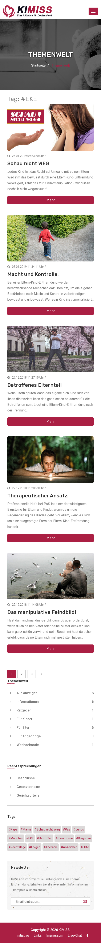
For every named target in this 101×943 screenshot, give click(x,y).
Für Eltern (55, 727)
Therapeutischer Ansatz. (38, 496)
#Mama (26, 829)
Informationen (55, 702)
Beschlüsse (26, 778)
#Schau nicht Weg (47, 829)
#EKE (30, 838)
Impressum (54, 936)
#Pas (66, 829)
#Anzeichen (69, 847)
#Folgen (34, 847)
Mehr (50, 200)
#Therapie (51, 847)
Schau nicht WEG (28, 163)
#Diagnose (83, 838)
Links (38, 936)
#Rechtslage (17, 847)
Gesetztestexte (28, 787)
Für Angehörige (55, 736)
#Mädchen (15, 838)
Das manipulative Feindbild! (41, 612)
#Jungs (78, 829)
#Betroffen (44, 838)
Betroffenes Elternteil (34, 385)
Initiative (22, 936)
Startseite (38, 65)
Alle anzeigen (55, 693)
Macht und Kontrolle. (33, 274)
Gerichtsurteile (28, 795)
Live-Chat (75, 936)
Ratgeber (55, 710)
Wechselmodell (55, 745)
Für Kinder (55, 719)
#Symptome (64, 838)
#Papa (12, 829)
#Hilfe (85, 847)
